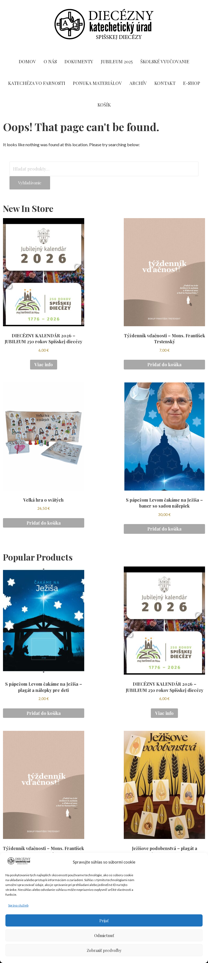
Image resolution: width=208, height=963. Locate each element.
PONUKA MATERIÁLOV (97, 83)
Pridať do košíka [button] (164, 364)
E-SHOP (191, 83)
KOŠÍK (104, 105)
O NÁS (50, 61)
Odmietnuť (104, 935)
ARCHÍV (138, 83)
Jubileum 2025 (117, 61)
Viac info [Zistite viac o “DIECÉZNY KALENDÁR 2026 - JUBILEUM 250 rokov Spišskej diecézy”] (43, 364)
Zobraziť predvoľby (104, 950)
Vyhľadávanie (29, 182)
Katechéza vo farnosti (36, 83)
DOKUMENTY (78, 61)
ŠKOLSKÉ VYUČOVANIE (164, 61)
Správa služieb (18, 905)
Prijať (104, 920)
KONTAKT (165, 83)
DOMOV (27, 61)
